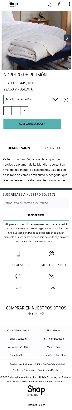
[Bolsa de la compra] (60, 4)
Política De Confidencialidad (49, 364)
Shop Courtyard (18, 339)
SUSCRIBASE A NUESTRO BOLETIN (29, 194)
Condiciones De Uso (48, 370)
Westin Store (54, 347)
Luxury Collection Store (54, 355)
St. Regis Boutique (54, 339)
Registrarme (36, 215)
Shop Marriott (54, 330)
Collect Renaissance (18, 330)
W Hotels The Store (18, 347)
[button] (19, 282)
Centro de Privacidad (24, 370)
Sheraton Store (18, 355)
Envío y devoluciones (21, 364)
